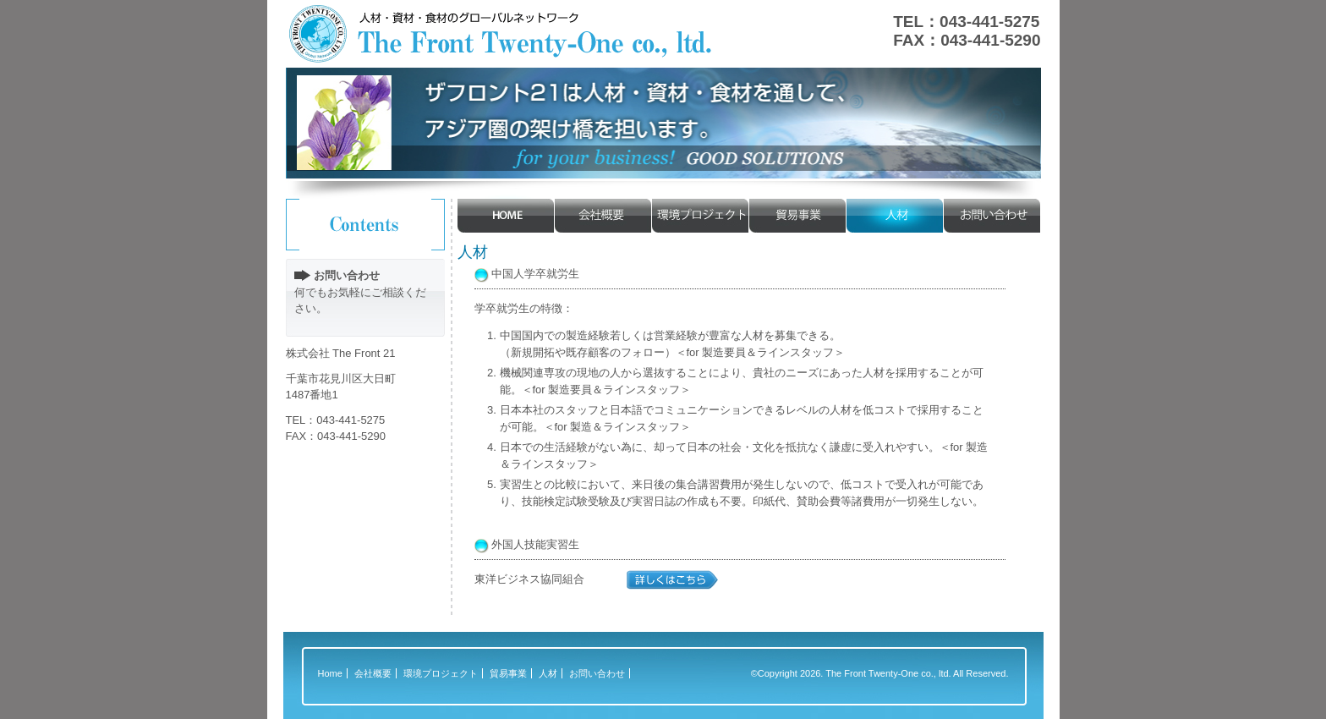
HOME (506, 216)
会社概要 (603, 216)
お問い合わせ (992, 216)
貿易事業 (798, 216)
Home (330, 673)
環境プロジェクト (700, 216)
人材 (895, 216)
